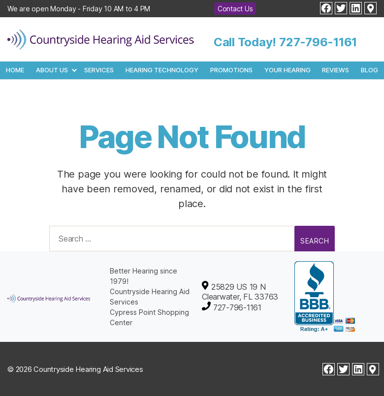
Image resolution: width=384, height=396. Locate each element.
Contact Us (235, 8)
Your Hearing (287, 70)
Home (15, 70)
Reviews (335, 70)
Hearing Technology (162, 70)
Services (99, 70)
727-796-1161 (318, 42)
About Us (52, 70)
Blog (369, 70)
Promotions (231, 70)
